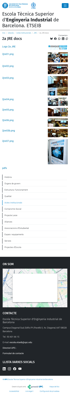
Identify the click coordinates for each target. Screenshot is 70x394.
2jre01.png (8, 54)
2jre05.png (8, 109)
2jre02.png (8, 66)
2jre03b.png (8, 130)
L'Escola (11, 33)
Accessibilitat (14, 391)
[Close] (65, 5)
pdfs (4, 168)
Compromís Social (12, 209)
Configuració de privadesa (49, 391)
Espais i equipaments (14, 234)
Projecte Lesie (10, 215)
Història (8, 177)
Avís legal (28, 391)
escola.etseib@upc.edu (21, 342)
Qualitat (7, 196)
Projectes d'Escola (12, 247)
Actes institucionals (23, 33)
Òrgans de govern (12, 183)
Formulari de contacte (13, 353)
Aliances (8, 222)
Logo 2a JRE (9, 46)
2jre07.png (8, 141)
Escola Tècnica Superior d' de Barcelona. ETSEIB (30, 20)
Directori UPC (9, 348)
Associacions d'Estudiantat (16, 228)
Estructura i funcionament (16, 190)
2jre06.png (8, 120)
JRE (35, 33)
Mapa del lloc (54, 387)
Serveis (7, 241)
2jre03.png (8, 78)
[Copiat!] (67, 38)
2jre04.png (8, 99)
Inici (3, 33)
